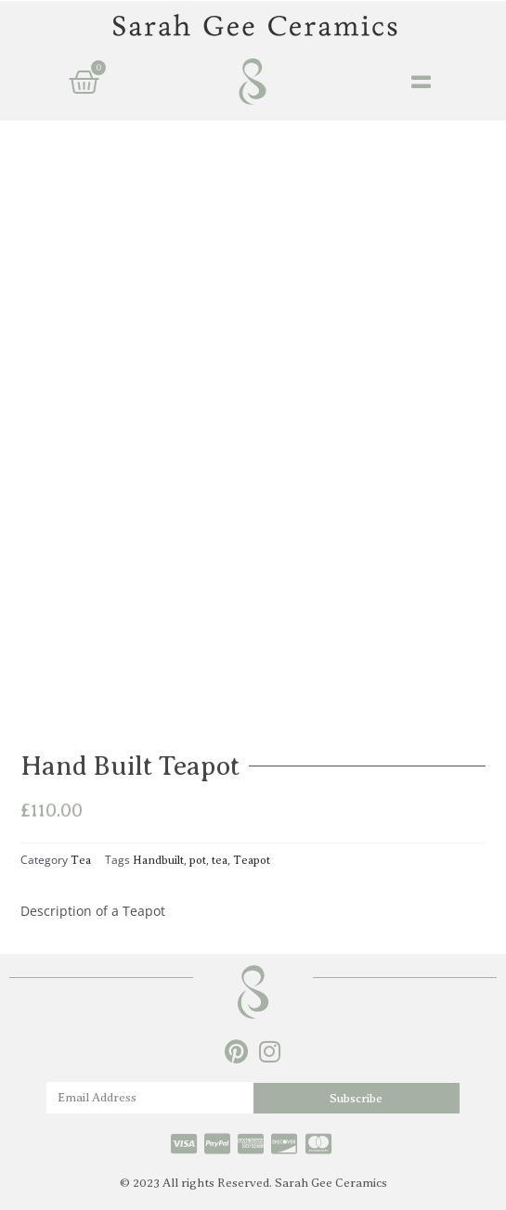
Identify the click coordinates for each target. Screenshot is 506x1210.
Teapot (251, 860)
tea (219, 860)
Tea (81, 860)
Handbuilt (158, 860)
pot (197, 860)
